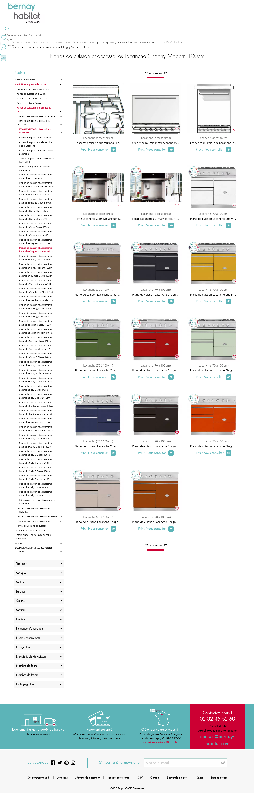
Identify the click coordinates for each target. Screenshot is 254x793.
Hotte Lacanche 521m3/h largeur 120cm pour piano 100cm (98, 219)
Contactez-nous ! (217, 712)
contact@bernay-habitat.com (217, 736)
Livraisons (62, 778)
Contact (154, 778)
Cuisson (104, 35)
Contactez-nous (188, 35)
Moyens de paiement (87, 778)
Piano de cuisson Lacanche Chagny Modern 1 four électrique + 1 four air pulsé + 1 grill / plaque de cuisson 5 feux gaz (98, 294)
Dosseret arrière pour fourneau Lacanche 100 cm (98, 143)
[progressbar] (155, 77)
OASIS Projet (116, 788)
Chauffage (68, 35)
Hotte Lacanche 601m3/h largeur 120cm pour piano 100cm (155, 219)
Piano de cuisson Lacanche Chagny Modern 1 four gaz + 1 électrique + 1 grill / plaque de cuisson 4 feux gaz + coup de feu (213, 370)
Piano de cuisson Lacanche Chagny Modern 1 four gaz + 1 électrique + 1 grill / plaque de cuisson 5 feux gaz (155, 294)
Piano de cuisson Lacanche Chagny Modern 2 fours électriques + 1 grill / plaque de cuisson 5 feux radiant (155, 446)
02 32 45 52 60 (217, 718)
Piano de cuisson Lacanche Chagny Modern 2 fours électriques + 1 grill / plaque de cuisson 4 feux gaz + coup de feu (98, 370)
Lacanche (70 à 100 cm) (214, 214)
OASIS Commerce (134, 788)
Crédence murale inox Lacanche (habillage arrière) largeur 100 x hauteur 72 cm (155, 143)
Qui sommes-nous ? (38, 778)
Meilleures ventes (226, 35)
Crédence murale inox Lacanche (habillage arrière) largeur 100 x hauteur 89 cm (213, 143)
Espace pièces (219, 778)
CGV (140, 778)
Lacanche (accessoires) (98, 138)
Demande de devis (145, 35)
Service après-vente (118, 778)
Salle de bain (28, 35)
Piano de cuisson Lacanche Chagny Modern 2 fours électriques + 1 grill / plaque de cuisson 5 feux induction (98, 522)
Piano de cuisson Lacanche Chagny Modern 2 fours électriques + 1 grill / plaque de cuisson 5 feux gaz (213, 219)
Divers (199, 778)
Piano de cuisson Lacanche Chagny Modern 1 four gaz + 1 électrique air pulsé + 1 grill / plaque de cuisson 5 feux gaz (213, 294)
